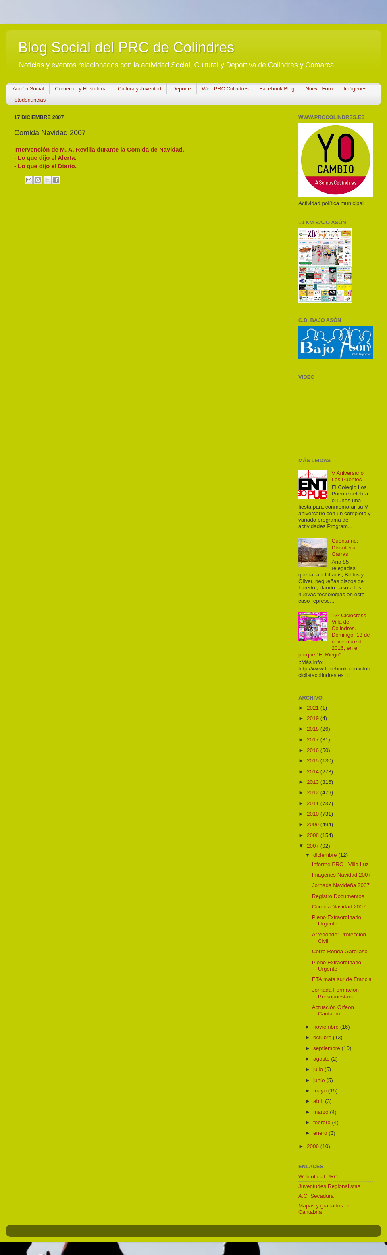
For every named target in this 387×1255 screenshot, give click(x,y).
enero (321, 1133)
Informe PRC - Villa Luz (340, 864)
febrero (322, 1122)
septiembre (327, 1048)
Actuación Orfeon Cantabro (333, 1010)
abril (319, 1101)
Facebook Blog (277, 89)
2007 (313, 846)
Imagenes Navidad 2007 (341, 875)
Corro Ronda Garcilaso (340, 951)
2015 (313, 761)
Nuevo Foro (319, 89)
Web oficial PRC (318, 1177)
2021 (313, 708)
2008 (313, 835)
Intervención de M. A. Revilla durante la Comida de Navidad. (99, 149)
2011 (313, 803)
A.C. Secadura (316, 1196)
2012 (313, 792)
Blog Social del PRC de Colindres (126, 47)
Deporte (181, 89)
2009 (313, 824)
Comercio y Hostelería (81, 89)
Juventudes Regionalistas (329, 1186)
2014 (313, 771)
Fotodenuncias (28, 100)
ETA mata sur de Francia (342, 979)
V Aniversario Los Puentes (347, 476)
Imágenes (354, 89)
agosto (322, 1059)
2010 (313, 814)
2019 (313, 718)
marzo (321, 1112)
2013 (313, 782)
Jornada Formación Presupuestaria (335, 993)
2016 (313, 750)
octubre (323, 1037)
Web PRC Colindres (225, 89)
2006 (313, 1146)
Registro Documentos (338, 896)
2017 (313, 740)
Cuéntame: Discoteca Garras (344, 547)
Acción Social (28, 89)
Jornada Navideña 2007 (341, 885)
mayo (320, 1091)
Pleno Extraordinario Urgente (336, 920)
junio (319, 1080)
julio (319, 1069)
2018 (313, 729)
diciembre (325, 855)
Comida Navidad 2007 (339, 907)
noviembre (326, 1027)
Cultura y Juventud (139, 89)
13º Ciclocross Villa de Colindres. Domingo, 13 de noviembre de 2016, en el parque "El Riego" (334, 635)
